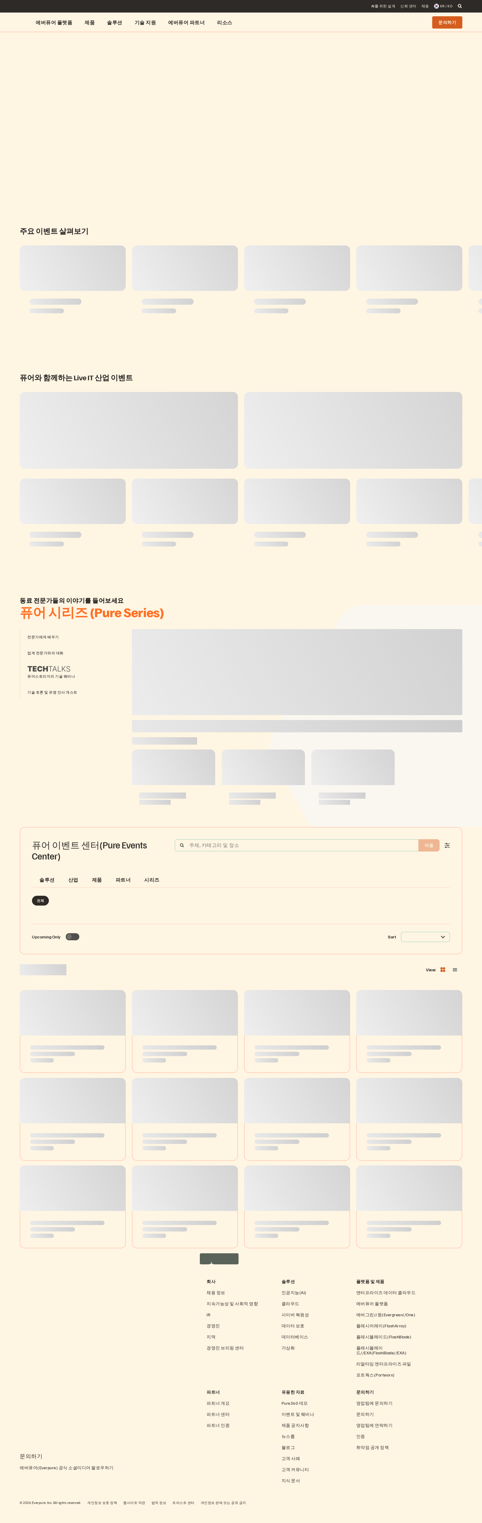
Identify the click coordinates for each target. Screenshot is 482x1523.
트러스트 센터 (183, 1515)
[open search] (459, 6)
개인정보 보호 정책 (102, 1515)
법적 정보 (159, 1515)
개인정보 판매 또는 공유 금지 (223, 1515)
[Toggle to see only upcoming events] (72, 949)
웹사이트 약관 (134, 1515)
